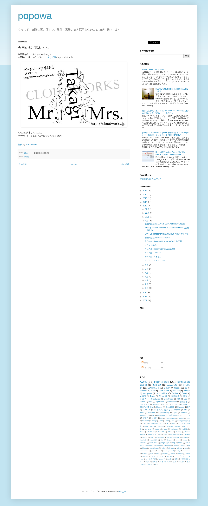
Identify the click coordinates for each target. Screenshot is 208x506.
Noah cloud (164, 391)
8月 (147, 265)
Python (142, 402)
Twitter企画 (152, 434)
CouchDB (145, 421)
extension (143, 443)
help (173, 443)
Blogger (122, 491)
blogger (144, 437)
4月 (147, 280)
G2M (144, 423)
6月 (147, 273)
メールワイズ (151, 459)
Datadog (180, 407)
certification (160, 437)
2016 (145, 194)
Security (178, 432)
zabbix (173, 453)
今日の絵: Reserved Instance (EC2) (160, 249)
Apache (184, 404)
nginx (163, 448)
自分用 (154, 418)
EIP (188, 407)
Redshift (185, 429)
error (177, 440)
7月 (147, 269)
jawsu (176, 445)
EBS (161, 421)
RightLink (151, 432)
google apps (164, 443)
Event (184, 393)
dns (162, 440)
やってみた (145, 404)
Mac (185, 399)
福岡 (185, 396)
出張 (169, 459)
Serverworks (31, 144)
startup (184, 413)
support (144, 453)
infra (185, 410)
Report (142, 432)
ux (153, 415)
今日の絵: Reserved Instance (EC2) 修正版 (163, 241)
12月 (147, 209)
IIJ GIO (173, 423)
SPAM (170, 432)
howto (180, 443)
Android (175, 404)
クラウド (186, 415)
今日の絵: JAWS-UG (153, 253)
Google (177, 388)
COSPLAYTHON (146, 407)
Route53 (161, 432)
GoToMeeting (153, 423)
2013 (145, 206)
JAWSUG (172, 385)
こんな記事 (50, 57)
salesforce (186, 451)
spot (175, 413)
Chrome (159, 407)
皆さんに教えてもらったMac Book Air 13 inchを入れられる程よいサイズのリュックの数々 (166, 112)
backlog (187, 434)
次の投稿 (22, 164)
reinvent (176, 391)
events (185, 440)
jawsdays (158, 445)
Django (154, 421)
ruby (178, 451)
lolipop (144, 448)
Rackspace (174, 429)
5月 (147, 277)
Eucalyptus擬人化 (183, 421)
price (153, 451)
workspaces (172, 402)
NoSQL (177, 426)
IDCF (162, 423)
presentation (144, 451)
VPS (165, 434)
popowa (35, 15)
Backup (181, 418)
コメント (147, 368)
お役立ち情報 (174, 415)
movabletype (154, 448)
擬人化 (154, 462)
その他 (167, 388)
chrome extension (173, 437)
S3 (186, 388)
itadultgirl (149, 445)
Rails (150, 402)
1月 (147, 288)
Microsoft (161, 426)
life (189, 445)
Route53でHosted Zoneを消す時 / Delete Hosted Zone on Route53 (170, 153)
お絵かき (145, 456)
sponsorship (164, 413)
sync (157, 453)
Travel (152, 396)
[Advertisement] (160, 331)
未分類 (181, 462)
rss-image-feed (168, 451)
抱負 (147, 462)
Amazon (143, 391)
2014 (145, 202)
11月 (147, 213)
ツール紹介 (162, 393)
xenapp (164, 453)
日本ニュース (165, 462)
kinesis (183, 445)
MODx (152, 426)
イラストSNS (150, 245)
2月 (147, 284)
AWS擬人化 (154, 388)
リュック (162, 459)
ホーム (74, 164)
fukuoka (157, 385)
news (142, 413)
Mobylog (170, 426)
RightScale (161, 381)
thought (187, 391)
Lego (146, 426)
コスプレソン (181, 456)
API (161, 418)
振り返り (175, 396)
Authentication (171, 418)
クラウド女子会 (157, 456)
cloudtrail (143, 440)
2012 (145, 293)
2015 (145, 198)
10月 (147, 217)
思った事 (163, 396)
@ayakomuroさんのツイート (152, 179)
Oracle (157, 429)
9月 (147, 220)
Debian (175, 393)
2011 (145, 297)
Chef (188, 418)
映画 (174, 462)
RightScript (160, 402)
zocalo (188, 453)
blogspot (177, 410)
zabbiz (180, 453)
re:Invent (151, 413)
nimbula (171, 448)
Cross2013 (170, 407)
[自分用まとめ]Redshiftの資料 (157, 238)
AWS (143, 381)
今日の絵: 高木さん (153, 257)
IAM (178, 399)
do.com (169, 440)
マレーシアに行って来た (155, 260)
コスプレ (169, 456)
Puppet (164, 429)
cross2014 (153, 440)
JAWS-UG (146, 410)
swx (151, 453)
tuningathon (144, 415)
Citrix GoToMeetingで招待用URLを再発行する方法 (166, 234)
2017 (145, 191)
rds (159, 451)
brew (152, 437)
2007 (145, 300)
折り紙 (165, 404)
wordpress (147, 393)
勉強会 (156, 404)
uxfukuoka (161, 415)
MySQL (143, 396)
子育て (145, 418)
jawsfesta (167, 445)
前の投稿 (125, 164)
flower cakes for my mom (153, 69)
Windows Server (176, 434)
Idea (153, 391)
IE (167, 423)
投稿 (20, 144)
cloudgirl (185, 437)
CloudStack (168, 399)
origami (179, 448)
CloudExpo (155, 399)
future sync (153, 443)
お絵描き (184, 402)
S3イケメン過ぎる (162, 410)
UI (160, 434)
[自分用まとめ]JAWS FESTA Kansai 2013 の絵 (165, 224)
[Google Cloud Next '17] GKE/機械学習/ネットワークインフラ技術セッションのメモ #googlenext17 (166, 133)
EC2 (167, 421)
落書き (27, 157)
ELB (173, 421)
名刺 (175, 459)
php (186, 448)
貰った (149, 464)
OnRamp (148, 429)
